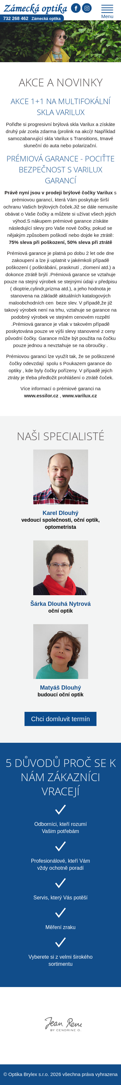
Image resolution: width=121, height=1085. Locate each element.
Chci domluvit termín (60, 718)
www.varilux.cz (79, 395)
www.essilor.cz (41, 395)
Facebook (76, 8)
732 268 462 (32, 18)
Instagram (87, 8)
